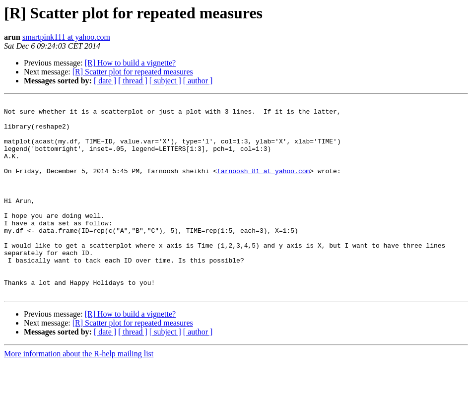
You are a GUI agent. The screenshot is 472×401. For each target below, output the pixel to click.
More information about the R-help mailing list (78, 392)
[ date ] (105, 80)
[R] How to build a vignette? (130, 63)
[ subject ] (165, 80)
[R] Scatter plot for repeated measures (132, 71)
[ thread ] (132, 80)
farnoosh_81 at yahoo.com (263, 185)
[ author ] (198, 80)
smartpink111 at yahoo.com (66, 37)
